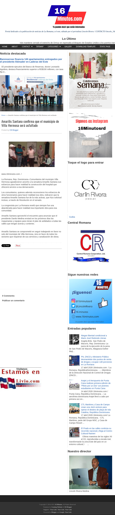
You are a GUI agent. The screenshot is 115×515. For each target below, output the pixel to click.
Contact (26, 46)
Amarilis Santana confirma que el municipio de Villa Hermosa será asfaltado (30, 123)
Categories (53, 46)
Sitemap (39, 46)
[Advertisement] (23, 268)
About (15, 46)
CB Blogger (14, 130)
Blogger (53, 512)
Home (4, 46)
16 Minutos (58, 504)
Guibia (72, 217)
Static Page (105, 46)
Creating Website (56, 507)
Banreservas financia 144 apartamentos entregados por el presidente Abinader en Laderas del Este (31, 60)
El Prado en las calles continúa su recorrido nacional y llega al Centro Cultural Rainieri (96, 431)
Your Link (53, 509)
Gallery (68, 46)
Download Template (85, 46)
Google (62, 512)
